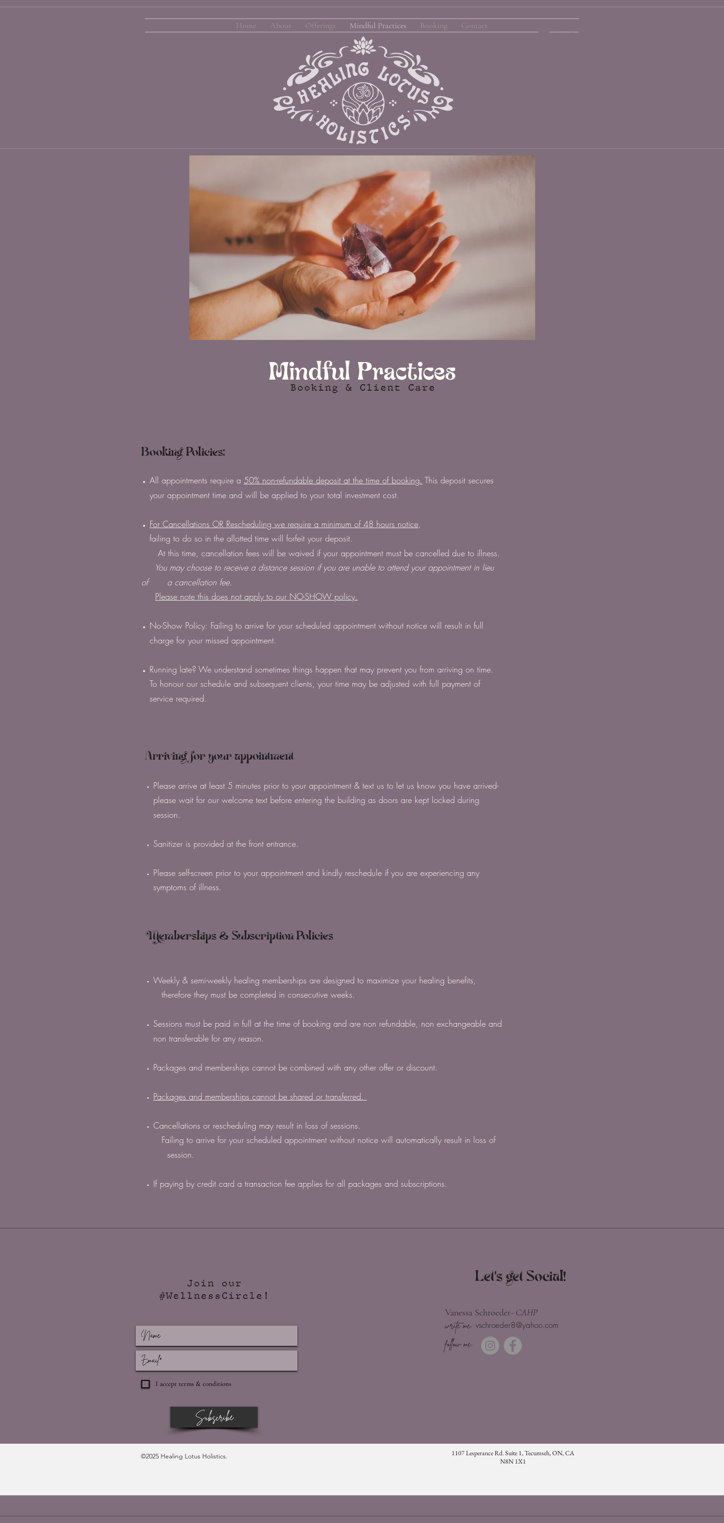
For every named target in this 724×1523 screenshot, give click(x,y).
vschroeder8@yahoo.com (517, 1325)
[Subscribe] (214, 1417)
